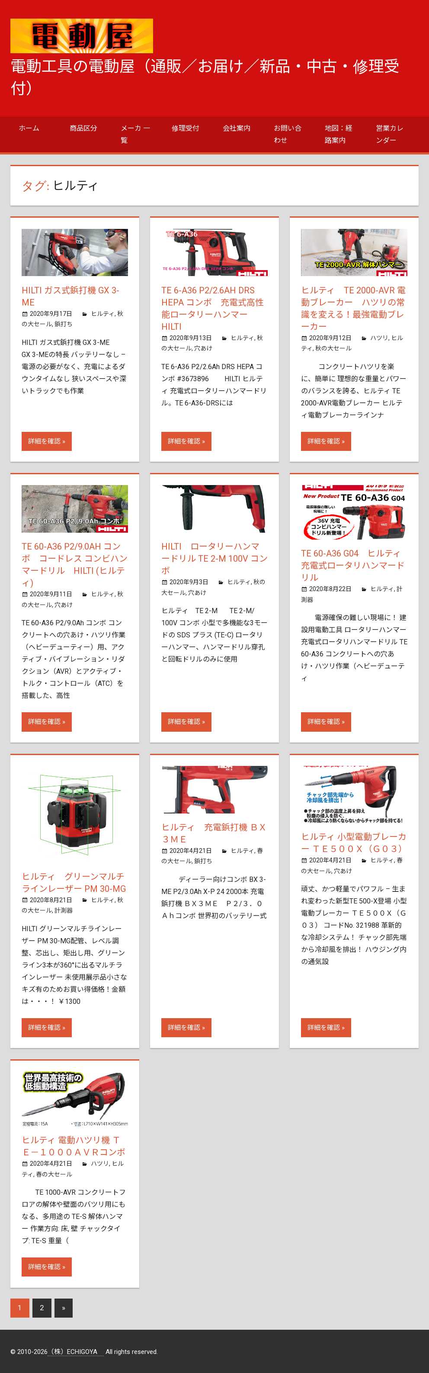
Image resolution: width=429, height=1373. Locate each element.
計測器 (63, 910)
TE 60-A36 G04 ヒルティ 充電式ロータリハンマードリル (355, 565)
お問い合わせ (287, 134)
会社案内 (236, 128)
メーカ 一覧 (135, 134)
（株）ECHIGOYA (76, 1352)
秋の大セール (333, 348)
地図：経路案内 (338, 134)
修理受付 (185, 128)
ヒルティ (103, 313)
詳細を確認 (44, 441)
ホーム (29, 128)
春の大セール (54, 1174)
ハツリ (379, 337)
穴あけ (203, 348)
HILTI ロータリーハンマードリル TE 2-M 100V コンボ (214, 558)
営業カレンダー (389, 134)
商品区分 (83, 128)
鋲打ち (63, 324)
